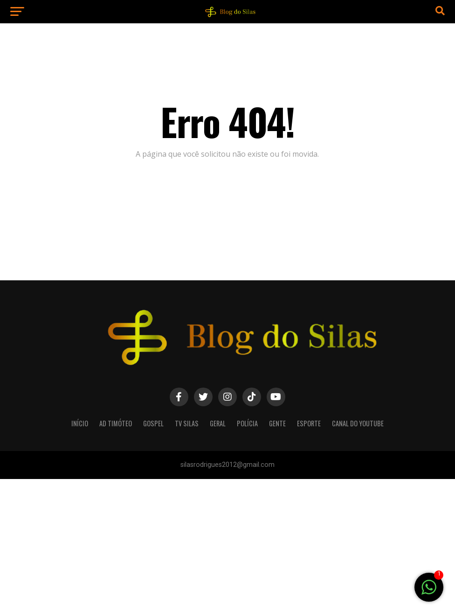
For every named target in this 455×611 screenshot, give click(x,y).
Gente (277, 423)
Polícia (247, 423)
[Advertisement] (227, 544)
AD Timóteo (115, 423)
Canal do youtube (358, 423)
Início (79, 423)
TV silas (187, 423)
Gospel (153, 423)
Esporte (309, 423)
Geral (218, 423)
